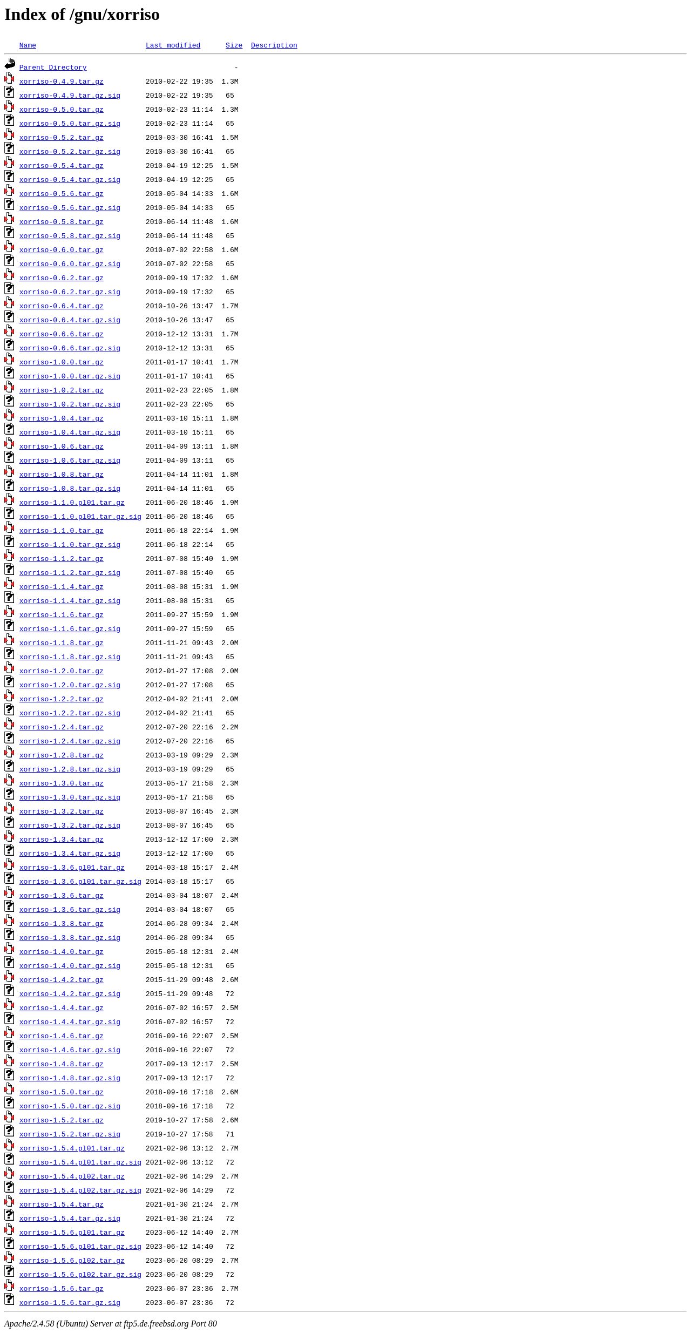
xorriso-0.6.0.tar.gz (61, 249)
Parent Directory (53, 67)
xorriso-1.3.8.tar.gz (61, 923)
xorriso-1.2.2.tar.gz (61, 698)
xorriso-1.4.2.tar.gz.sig (69, 993)
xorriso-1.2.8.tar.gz (61, 755)
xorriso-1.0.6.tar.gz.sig (69, 460)
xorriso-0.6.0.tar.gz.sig (69, 263)
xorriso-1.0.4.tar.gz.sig (69, 432)
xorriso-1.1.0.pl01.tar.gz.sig (80, 516)
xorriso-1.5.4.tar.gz (61, 1204)
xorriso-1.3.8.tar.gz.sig (69, 937)
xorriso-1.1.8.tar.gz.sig (69, 656)
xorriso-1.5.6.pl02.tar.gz (72, 1260)
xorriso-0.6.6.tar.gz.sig (69, 348)
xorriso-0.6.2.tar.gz (61, 277)
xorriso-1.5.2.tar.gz (61, 1120)
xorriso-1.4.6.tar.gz (61, 1035)
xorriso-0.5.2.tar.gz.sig (69, 151)
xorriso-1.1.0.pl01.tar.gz (72, 502)
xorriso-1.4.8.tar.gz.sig (69, 1077)
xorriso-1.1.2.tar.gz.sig (69, 572)
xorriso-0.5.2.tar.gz (61, 137)
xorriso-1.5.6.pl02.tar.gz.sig (80, 1274)
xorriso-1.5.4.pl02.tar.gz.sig (80, 1190)
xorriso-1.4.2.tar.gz (61, 979)
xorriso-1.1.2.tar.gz (61, 558)
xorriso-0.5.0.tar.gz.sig (69, 123)
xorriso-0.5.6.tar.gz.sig (69, 207)
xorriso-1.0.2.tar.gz (61, 390)
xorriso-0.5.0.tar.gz (61, 109)
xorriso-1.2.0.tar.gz (61, 670)
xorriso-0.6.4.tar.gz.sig (69, 319)
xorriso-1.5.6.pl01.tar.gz (72, 1232)
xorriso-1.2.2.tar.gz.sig (69, 713)
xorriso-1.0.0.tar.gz (61, 362)
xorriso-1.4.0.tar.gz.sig (69, 965)
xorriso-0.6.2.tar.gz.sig (69, 291)
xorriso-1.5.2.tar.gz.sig (69, 1134)
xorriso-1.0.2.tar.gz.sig (69, 404)
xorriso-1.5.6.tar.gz (61, 1288)
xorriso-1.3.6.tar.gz (61, 895)
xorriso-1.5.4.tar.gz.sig (69, 1218)
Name (27, 45)
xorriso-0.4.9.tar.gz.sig (69, 95)
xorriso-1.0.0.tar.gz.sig (69, 376)
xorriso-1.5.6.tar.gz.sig (69, 1302)
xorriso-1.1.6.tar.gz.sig (69, 628)
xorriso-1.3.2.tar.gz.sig (69, 825)
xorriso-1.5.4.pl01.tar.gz (72, 1148)
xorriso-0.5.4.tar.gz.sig (69, 179)
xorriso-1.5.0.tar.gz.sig (69, 1106)
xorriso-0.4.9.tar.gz (61, 81)
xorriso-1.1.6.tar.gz (61, 614)
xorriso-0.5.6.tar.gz (61, 193)
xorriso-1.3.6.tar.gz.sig (69, 909)
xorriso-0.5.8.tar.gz (61, 221)
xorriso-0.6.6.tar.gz (61, 334)
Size (234, 45)
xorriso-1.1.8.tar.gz (61, 642)
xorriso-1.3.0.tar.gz (61, 783)
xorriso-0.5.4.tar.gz (61, 165)
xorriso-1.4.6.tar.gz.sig (69, 1049)
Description (274, 45)
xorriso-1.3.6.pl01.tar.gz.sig (80, 881)
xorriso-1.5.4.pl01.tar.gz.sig (80, 1162)
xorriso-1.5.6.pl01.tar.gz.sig (80, 1246)
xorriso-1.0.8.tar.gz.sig (69, 488)
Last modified (173, 45)
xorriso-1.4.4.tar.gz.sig (69, 1021)
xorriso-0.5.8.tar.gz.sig (69, 235)
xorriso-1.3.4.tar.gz (61, 839)
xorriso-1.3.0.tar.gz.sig (69, 797)
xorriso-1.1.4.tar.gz (61, 586)
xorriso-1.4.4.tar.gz (61, 1007)
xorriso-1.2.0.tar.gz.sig (69, 684)
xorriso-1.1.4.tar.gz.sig (69, 600)
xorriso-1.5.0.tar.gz (61, 1092)
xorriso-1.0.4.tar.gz (61, 418)
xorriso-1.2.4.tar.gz (61, 727)
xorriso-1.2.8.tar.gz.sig (69, 769)
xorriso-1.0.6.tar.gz (61, 446)
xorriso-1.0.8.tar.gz (61, 474)
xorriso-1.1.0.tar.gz (61, 530)
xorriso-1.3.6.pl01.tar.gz (72, 867)
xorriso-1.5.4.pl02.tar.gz (72, 1176)
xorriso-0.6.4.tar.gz (61, 305)
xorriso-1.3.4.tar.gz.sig (69, 853)
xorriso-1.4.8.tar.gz (61, 1063)
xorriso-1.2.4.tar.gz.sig (69, 741)
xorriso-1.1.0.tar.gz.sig (69, 544)
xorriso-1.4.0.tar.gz (61, 951)
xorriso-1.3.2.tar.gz (61, 811)
